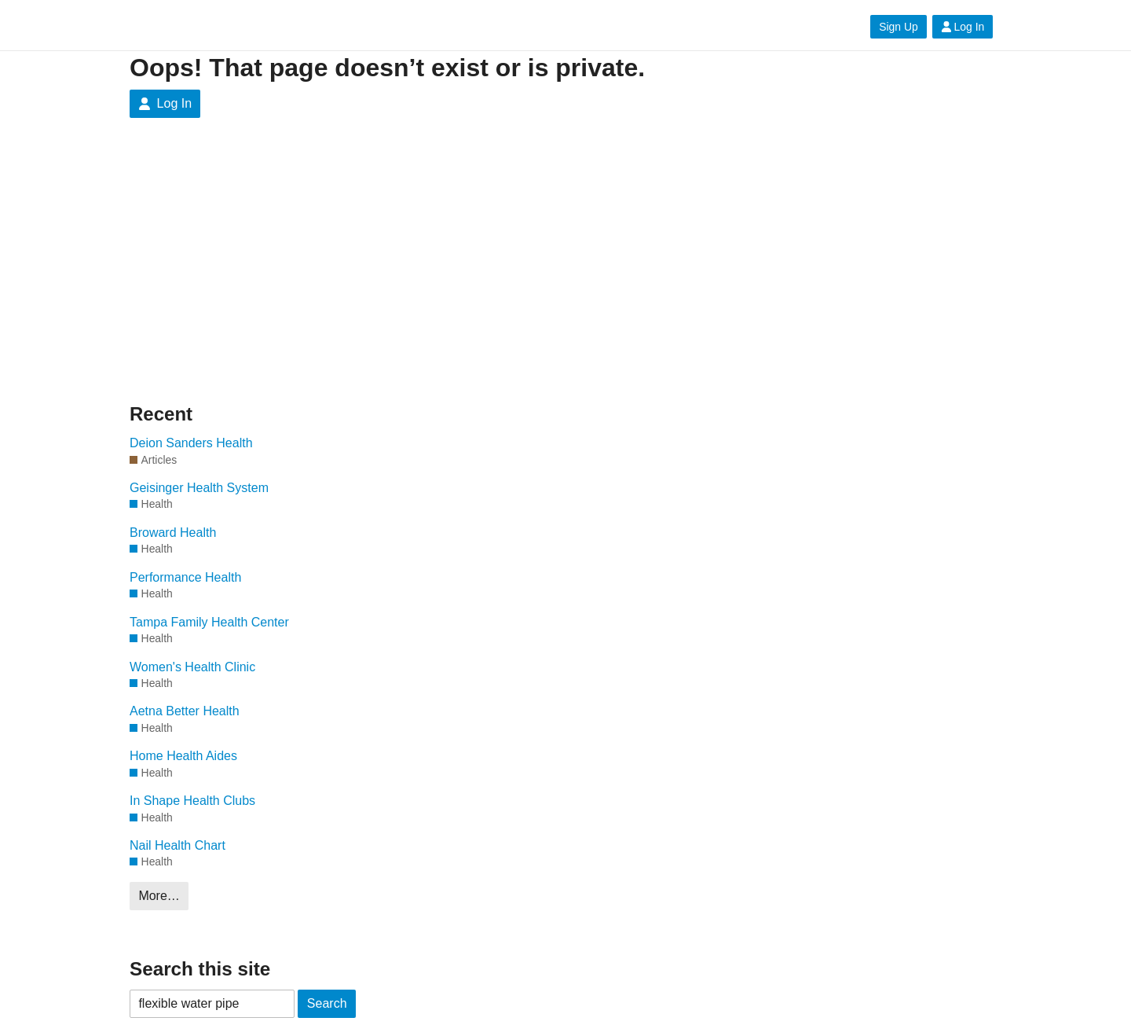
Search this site (200, 968)
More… (158, 895)
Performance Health (185, 577)
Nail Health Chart (177, 845)
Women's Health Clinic (192, 667)
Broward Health (173, 532)
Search (327, 1003)
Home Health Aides (183, 755)
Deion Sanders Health (191, 443)
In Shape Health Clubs (192, 800)
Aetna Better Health (185, 711)
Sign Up (898, 26)
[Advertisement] (565, 259)
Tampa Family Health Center (209, 622)
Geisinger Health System (199, 487)
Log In (963, 26)
